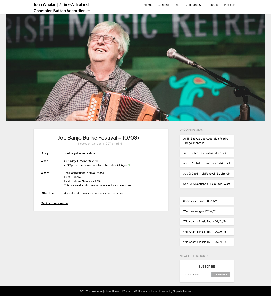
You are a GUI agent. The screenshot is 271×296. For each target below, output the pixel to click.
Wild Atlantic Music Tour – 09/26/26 (205, 221)
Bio (177, 4)
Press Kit (229, 4)
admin (119, 143)
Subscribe (207, 266)
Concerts (163, 4)
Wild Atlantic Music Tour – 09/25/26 (205, 231)
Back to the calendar (54, 203)
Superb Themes (182, 291)
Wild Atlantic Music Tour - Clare (211, 183)
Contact (212, 4)
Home (148, 4)
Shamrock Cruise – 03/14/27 (200, 201)
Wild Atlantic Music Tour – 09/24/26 (205, 241)
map (100, 173)
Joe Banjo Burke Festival (79, 173)
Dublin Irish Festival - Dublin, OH (210, 153)
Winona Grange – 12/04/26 (199, 211)
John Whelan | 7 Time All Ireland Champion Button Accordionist (62, 7)
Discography (193, 4)
